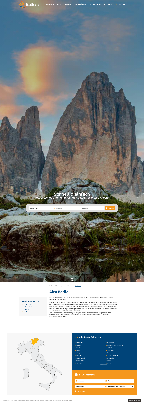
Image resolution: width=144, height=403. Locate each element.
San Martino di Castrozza (115, 339)
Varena (109, 347)
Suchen (110, 208)
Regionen (50, 4)
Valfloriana (110, 344)
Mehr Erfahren (89, 400)
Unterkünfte (80, 4)
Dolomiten (70, 286)
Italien (51, 286)
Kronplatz (79, 336)
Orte (59, 4)
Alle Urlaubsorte (30, 304)
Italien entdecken (97, 4)
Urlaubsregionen (60, 286)
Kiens (78, 344)
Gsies (78, 341)
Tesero (109, 341)
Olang (78, 347)
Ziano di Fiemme (112, 349)
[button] (40, 208)
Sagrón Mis (110, 336)
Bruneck (78, 339)
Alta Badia (110, 352)
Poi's (110, 4)
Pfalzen (78, 349)
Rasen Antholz (80, 352)
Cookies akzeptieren (134, 400)
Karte (26, 311)
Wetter (120, 4)
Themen (68, 4)
